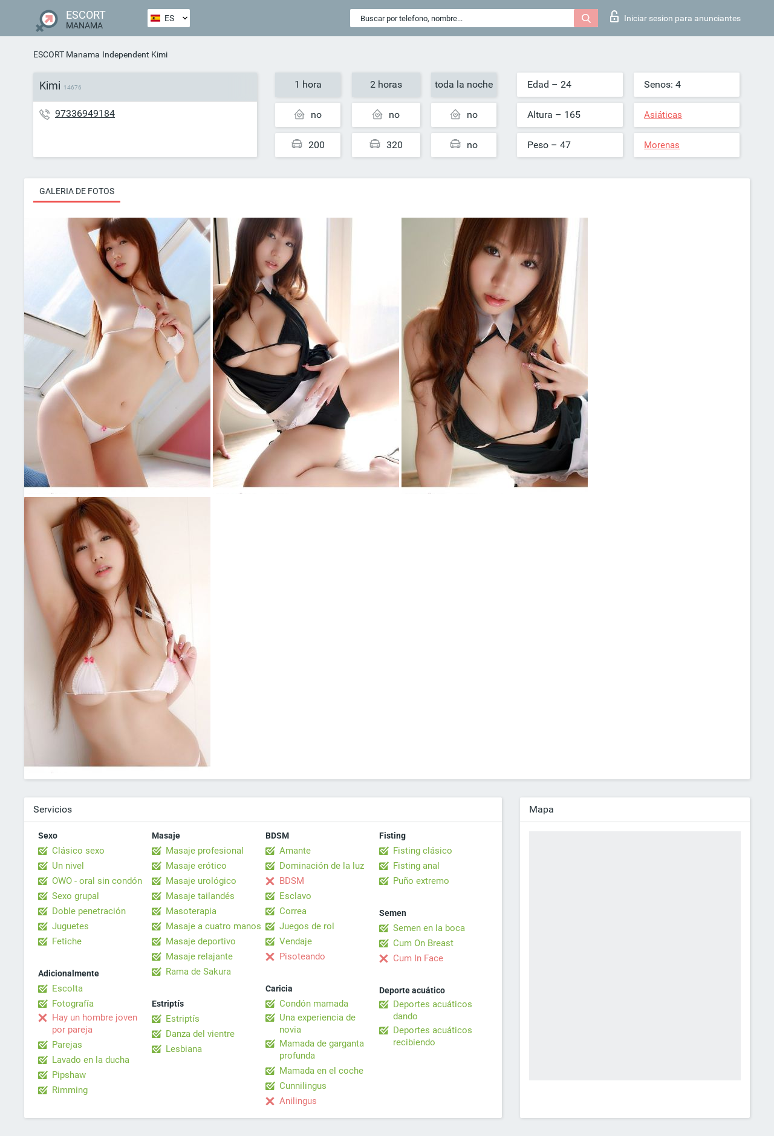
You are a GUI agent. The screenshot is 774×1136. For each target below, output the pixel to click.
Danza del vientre (200, 1033)
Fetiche (67, 941)
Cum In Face (418, 958)
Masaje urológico (201, 880)
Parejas (67, 1044)
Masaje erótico (196, 865)
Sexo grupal (75, 896)
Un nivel (68, 865)
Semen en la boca (429, 928)
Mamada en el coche (321, 1070)
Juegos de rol (306, 926)
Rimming (70, 1090)
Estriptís (183, 1018)
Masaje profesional (205, 850)
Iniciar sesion (675, 16)
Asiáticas (663, 114)
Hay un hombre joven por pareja (94, 1023)
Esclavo (295, 896)
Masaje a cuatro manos (213, 926)
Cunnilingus (303, 1085)
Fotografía (73, 1003)
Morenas (662, 145)
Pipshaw (69, 1074)
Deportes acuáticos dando (432, 1010)
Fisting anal (416, 865)
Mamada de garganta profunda (321, 1049)
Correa (293, 911)
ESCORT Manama (66, 54)
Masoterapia (191, 911)
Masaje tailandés (200, 896)
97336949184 (85, 113)
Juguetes (70, 926)
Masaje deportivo (201, 941)
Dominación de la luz (321, 865)
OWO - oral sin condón (97, 880)
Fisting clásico (422, 850)
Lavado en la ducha (90, 1059)
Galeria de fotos (76, 191)
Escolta (67, 988)
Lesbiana (184, 1048)
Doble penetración (89, 911)
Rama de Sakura (198, 971)
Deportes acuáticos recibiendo (432, 1036)
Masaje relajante (199, 956)
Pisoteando (302, 956)
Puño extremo (421, 880)
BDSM (291, 880)
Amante (295, 850)
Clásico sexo (78, 850)
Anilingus (298, 1100)
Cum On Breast (423, 943)
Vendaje (295, 941)
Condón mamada (313, 1003)
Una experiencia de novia (317, 1023)
